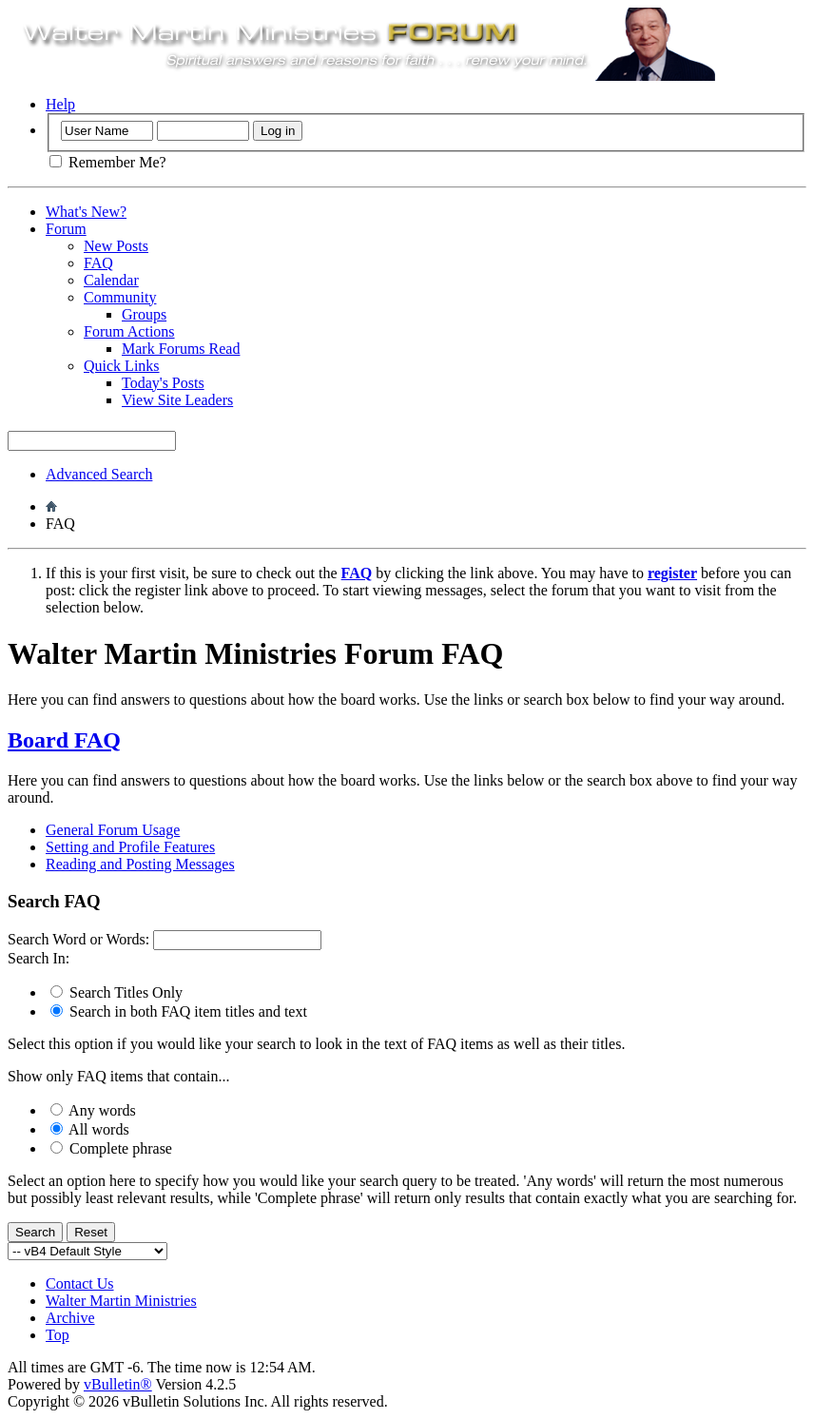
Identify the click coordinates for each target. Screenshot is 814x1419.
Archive (70, 1318)
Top (57, 1335)
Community (120, 297)
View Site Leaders (177, 400)
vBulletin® (118, 1384)
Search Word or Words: (78, 939)
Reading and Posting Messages (140, 864)
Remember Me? (107, 162)
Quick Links (122, 366)
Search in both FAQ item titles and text (178, 1011)
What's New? (86, 212)
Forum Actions (129, 331)
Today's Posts (163, 383)
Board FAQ (64, 740)
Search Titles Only (116, 992)
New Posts (116, 246)
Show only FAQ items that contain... (118, 1076)
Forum (66, 229)
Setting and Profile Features (130, 847)
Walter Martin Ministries (121, 1301)
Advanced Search (99, 474)
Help (60, 104)
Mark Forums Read (181, 348)
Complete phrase (111, 1148)
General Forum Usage (113, 830)
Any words (93, 1110)
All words (89, 1129)
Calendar (111, 280)
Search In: (38, 958)
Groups (144, 314)
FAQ (98, 263)
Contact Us (80, 1283)
